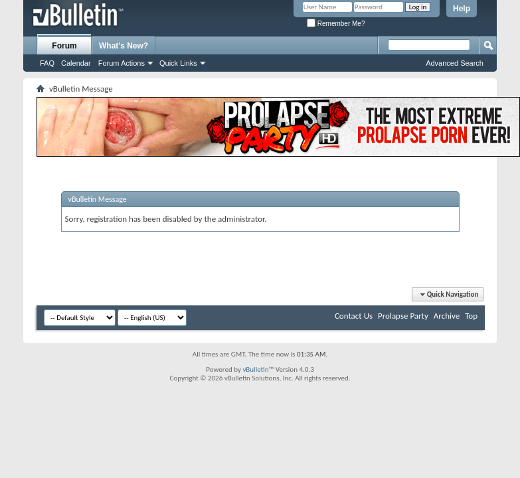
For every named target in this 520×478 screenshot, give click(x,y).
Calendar (76, 63)
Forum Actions (121, 63)
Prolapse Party (403, 316)
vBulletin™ (258, 369)
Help (461, 8)
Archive (447, 316)
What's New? (123, 45)
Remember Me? (336, 23)
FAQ (47, 63)
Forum (64, 45)
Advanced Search (454, 63)
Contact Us (354, 316)
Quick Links (178, 63)
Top (471, 316)
